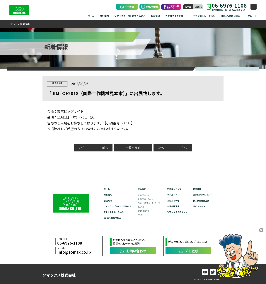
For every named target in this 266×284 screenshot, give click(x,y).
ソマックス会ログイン (174, 211)
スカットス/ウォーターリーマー (144, 202)
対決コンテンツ (171, 188)
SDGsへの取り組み (230, 15)
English (198, 6)
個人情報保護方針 (200, 200)
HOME (13, 24)
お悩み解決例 (170, 205)
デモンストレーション (204, 15)
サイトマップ (197, 205)
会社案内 (104, 15)
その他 (134, 214)
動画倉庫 (195, 188)
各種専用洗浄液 (137, 210)
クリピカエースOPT (140, 198)
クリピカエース (137, 194)
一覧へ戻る (133, 147)
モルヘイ (135, 206)
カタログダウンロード (176, 15)
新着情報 (99, 194)
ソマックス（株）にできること (129, 15)
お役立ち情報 (170, 200)
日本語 (188, 6)
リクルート (251, 15)
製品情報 (155, 15)
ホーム (91, 15)
